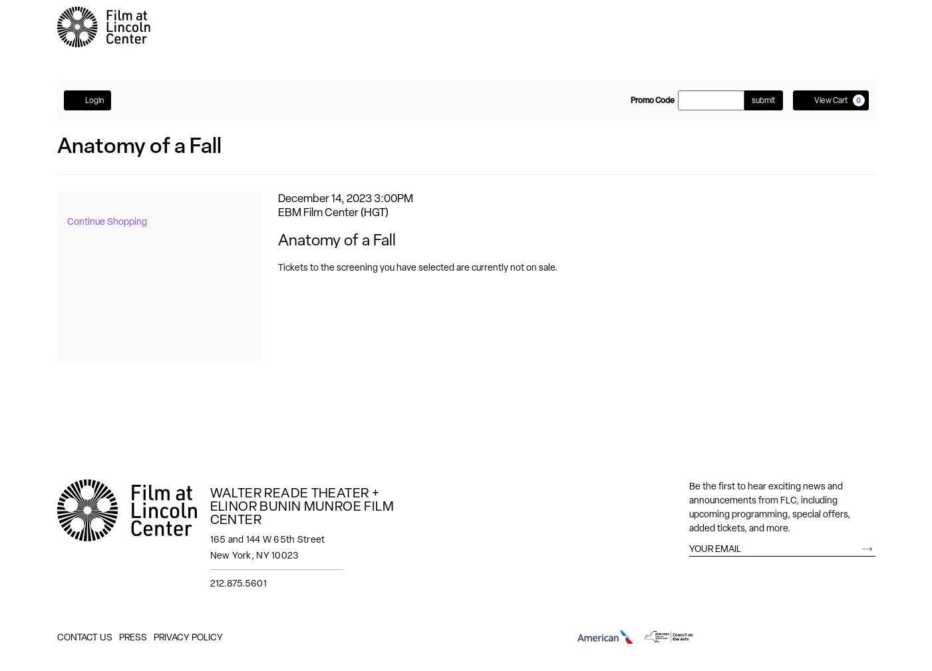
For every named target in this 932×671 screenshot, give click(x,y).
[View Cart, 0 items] (831, 100)
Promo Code (653, 100)
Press (133, 637)
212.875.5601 (238, 583)
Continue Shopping (107, 221)
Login (87, 100)
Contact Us (84, 637)
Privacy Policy (188, 637)
